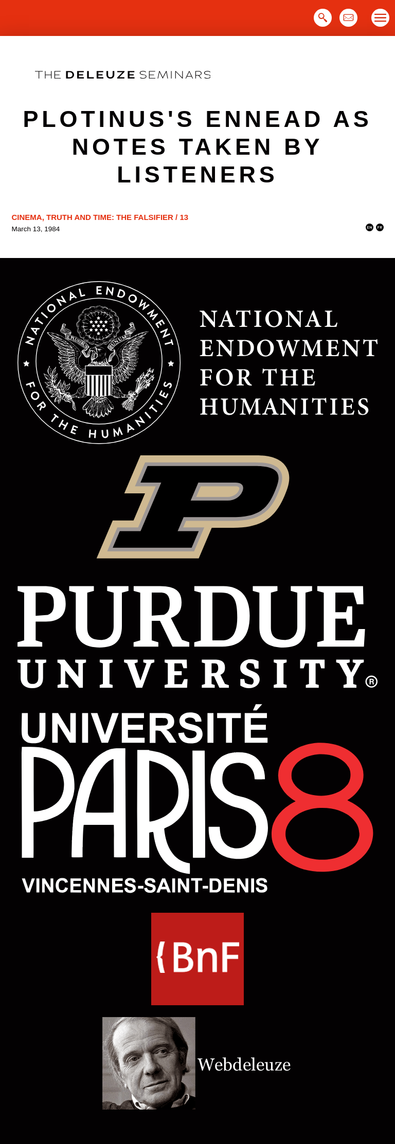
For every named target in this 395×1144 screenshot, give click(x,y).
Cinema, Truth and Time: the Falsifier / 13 (100, 217)
